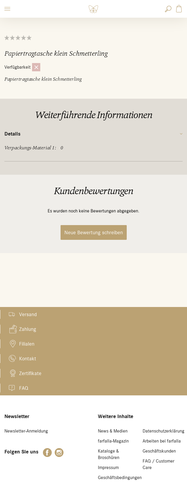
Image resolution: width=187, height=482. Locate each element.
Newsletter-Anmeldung (26, 431)
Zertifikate (30, 373)
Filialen (26, 344)
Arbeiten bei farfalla (162, 441)
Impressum (108, 467)
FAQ (23, 388)
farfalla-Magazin (113, 441)
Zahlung (27, 329)
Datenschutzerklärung (163, 431)
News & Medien (113, 431)
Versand (28, 314)
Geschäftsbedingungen (120, 477)
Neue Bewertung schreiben (93, 232)
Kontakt (27, 359)
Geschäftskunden (159, 451)
